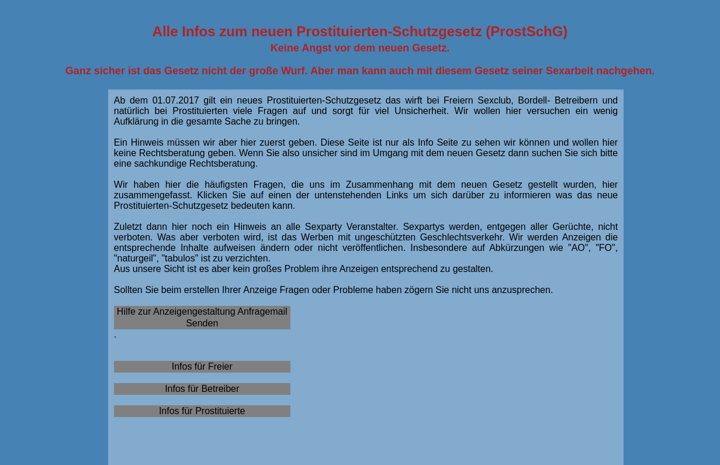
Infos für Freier (202, 366)
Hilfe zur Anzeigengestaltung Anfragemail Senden (202, 317)
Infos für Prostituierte (202, 411)
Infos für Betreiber (202, 389)
